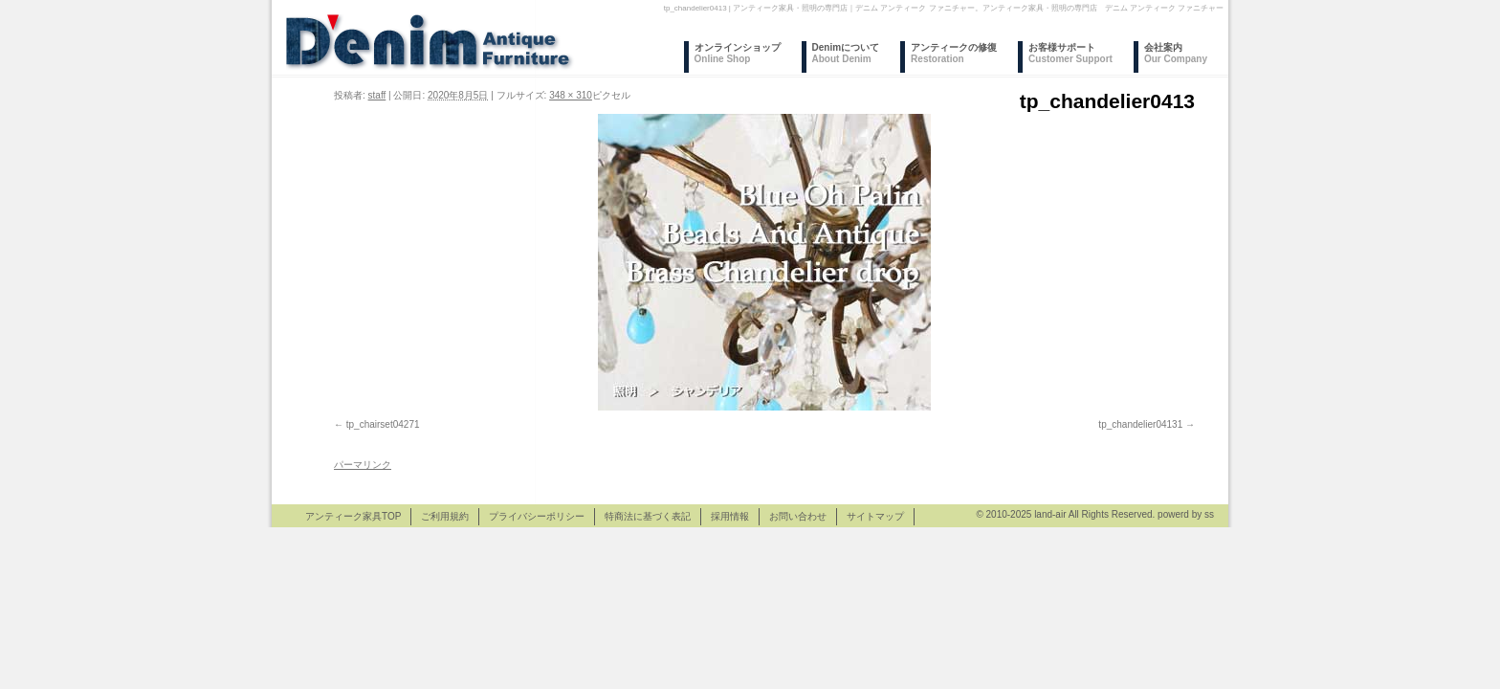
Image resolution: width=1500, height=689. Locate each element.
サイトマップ (875, 516)
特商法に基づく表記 (648, 516)
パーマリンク (362, 464)
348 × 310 (570, 95)
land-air (1050, 514)
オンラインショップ (738, 53)
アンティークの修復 (954, 53)
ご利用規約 (445, 516)
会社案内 (1175, 53)
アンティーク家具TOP (353, 516)
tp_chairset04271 (383, 424)
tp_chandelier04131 (1140, 424)
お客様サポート (1070, 53)
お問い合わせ (798, 516)
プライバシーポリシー (537, 516)
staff (377, 95)
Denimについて (846, 53)
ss (1209, 514)
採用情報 (730, 516)
